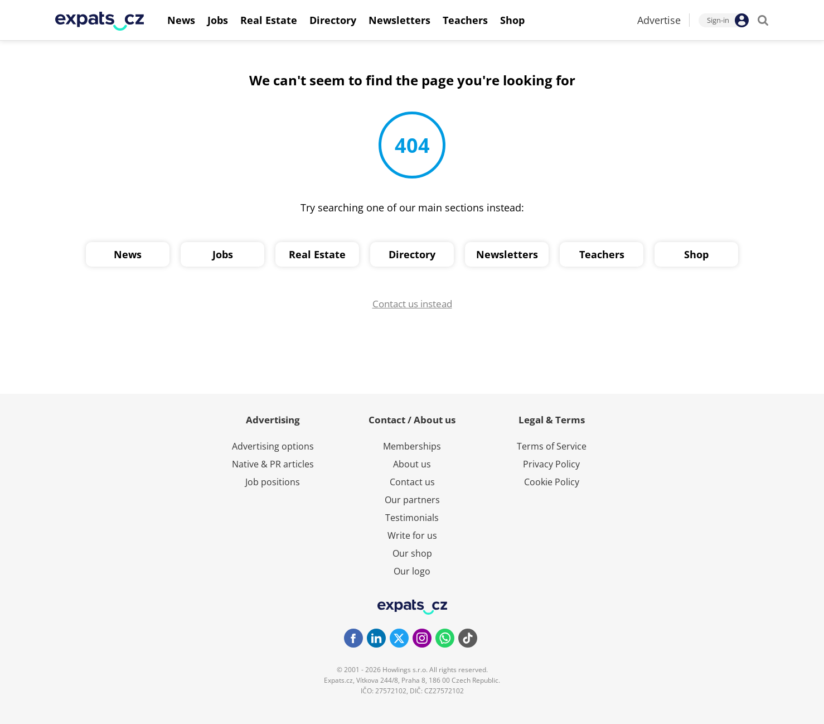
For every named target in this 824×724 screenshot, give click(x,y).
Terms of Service (552, 446)
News (128, 254)
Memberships (412, 446)
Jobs (222, 254)
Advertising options (273, 446)
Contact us (412, 482)
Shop (696, 254)
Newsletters (507, 254)
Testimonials (412, 517)
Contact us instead (412, 303)
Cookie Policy (551, 482)
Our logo (412, 571)
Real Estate (317, 254)
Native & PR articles (273, 464)
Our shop (412, 553)
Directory (412, 254)
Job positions (272, 482)
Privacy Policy (551, 464)
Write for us (412, 535)
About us (412, 464)
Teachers (601, 254)
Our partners (412, 500)
